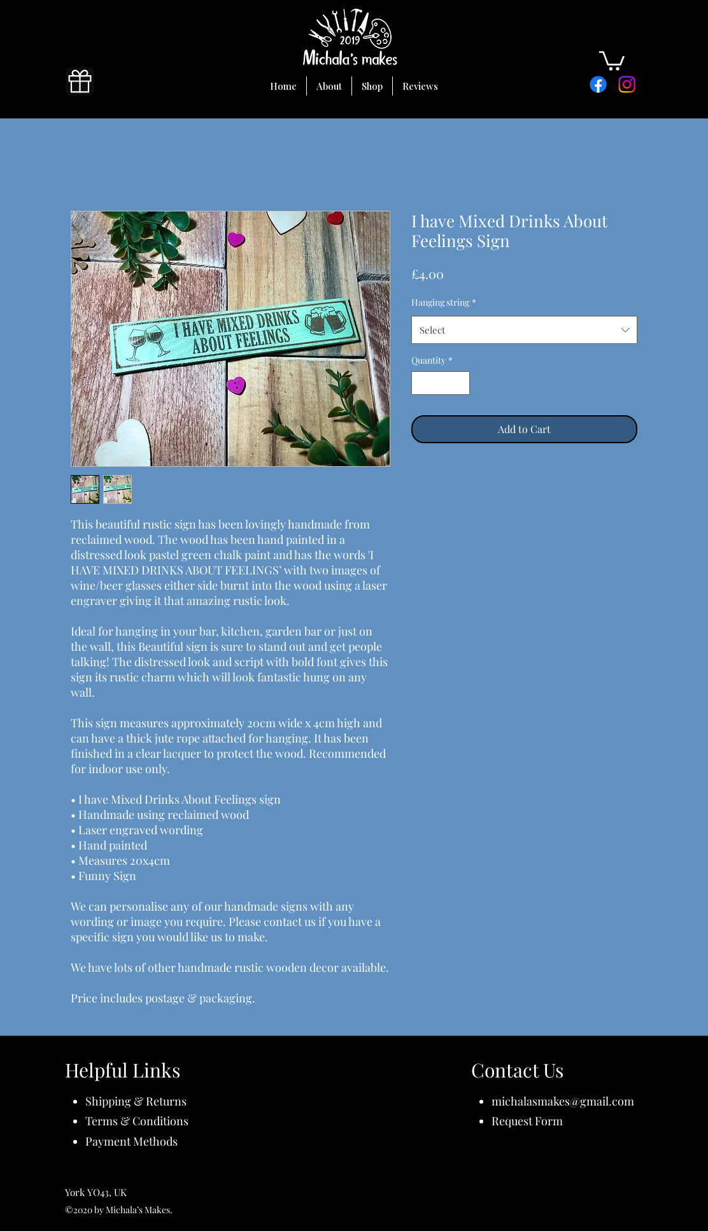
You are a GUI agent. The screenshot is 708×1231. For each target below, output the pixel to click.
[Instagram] (627, 84)
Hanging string (443, 302)
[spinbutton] (440, 383)
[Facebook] (598, 84)
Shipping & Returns (136, 1101)
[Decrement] (421, 383)
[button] (612, 60)
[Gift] (80, 82)
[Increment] (460, 383)
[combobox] (524, 330)
